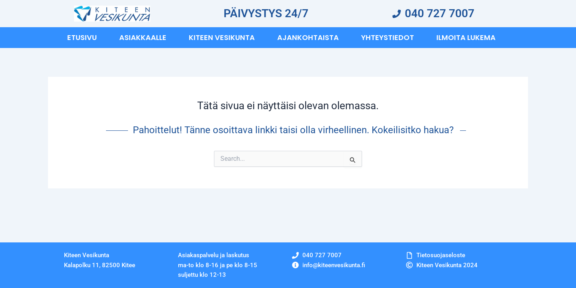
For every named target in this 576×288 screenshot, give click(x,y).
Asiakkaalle (142, 37)
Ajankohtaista (308, 37)
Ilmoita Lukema (466, 37)
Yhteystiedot (387, 37)
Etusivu (82, 37)
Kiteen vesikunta (222, 37)
